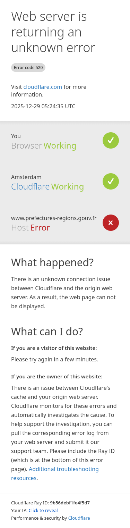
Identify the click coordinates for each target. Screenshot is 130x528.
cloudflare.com (42, 87)
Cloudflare (30, 186)
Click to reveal (43, 510)
